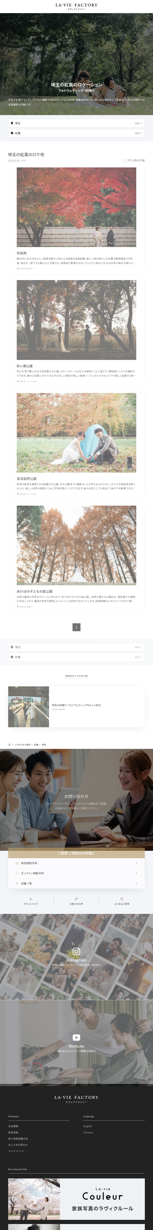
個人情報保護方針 (18, 1138)
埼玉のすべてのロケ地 (76, 679)
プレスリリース (16, 1151)
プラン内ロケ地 (136, 164)
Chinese (88, 1132)
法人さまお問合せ (18, 1144)
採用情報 (13, 1132)
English (87, 1126)
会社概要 (13, 1126)
